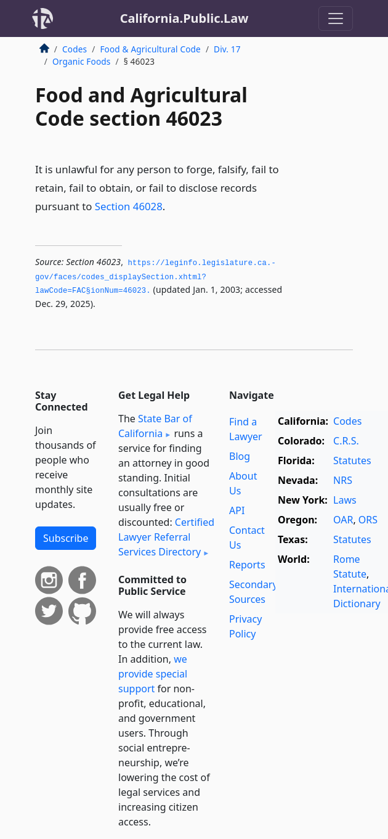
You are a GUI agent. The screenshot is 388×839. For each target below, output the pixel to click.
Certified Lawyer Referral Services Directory (166, 537)
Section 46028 (129, 206)
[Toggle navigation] (335, 18)
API (237, 510)
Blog (239, 456)
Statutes (352, 460)
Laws (345, 500)
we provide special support (152, 673)
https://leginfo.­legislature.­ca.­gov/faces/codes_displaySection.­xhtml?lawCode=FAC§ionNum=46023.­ (155, 277)
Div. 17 (227, 49)
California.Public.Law (184, 18)
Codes (74, 49)
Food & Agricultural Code (150, 49)
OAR (343, 519)
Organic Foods (81, 61)
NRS (342, 480)
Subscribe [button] (65, 538)
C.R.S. (346, 441)
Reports (247, 564)
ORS (368, 519)
